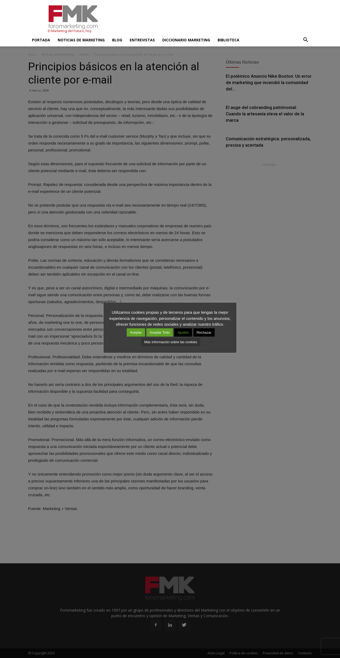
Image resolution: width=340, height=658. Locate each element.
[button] (305, 40)
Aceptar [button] (136, 332)
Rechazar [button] (204, 332)
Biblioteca (228, 39)
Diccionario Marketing (186, 39)
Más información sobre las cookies (170, 342)
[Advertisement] (215, 19)
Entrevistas (142, 39)
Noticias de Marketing (81, 39)
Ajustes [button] (183, 332)
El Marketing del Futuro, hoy (69, 31)
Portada (41, 39)
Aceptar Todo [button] (160, 332)
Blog (117, 39)
